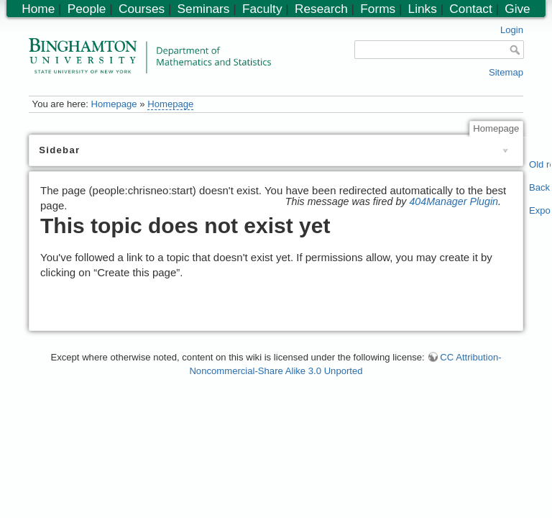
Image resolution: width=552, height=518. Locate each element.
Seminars (204, 8)
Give (517, 8)
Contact (470, 8)
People (87, 8)
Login (511, 29)
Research (321, 8)
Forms (377, 8)
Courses (142, 8)
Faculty (262, 8)
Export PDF (540, 210)
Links (422, 8)
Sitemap (506, 72)
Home (38, 8)
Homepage (114, 104)
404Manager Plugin (453, 201)
